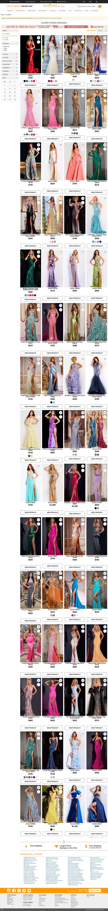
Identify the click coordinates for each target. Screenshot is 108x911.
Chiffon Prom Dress (29, 870)
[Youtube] (29, 890)
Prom (40, 896)
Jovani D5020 (97, 610)
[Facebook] (14, 890)
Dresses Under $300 (29, 876)
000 (5, 81)
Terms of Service (75, 904)
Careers (73, 907)
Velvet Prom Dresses (95, 876)
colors (5, 57)
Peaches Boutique (91, 909)
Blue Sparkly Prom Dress (30, 866)
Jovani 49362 (52, 181)
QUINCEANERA (42, 10)
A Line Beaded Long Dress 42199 (97, 342)
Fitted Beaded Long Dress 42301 (74, 663)
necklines (6, 64)
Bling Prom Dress (28, 862)
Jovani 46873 (74, 770)
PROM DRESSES (20, 10)
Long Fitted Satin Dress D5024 (30, 663)
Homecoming (42, 898)
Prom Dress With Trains (74, 869)
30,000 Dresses (15, 1)
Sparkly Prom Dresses (96, 867)
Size (4, 78)
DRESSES (10, 10)
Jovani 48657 (74, 181)
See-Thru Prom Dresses (96, 860)
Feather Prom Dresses (30, 879)
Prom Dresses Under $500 (75, 876)
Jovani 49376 (97, 449)
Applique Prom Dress (29, 857)
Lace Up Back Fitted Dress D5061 (96, 181)
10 (10, 88)
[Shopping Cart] (90, 1)
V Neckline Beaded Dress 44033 (30, 717)
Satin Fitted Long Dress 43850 (52, 396)
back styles (7, 61)
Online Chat (27, 6)
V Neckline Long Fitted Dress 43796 (96, 556)
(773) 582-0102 (26, 904)
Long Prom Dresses (51, 873)
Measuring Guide (59, 901)
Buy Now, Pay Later (46, 1)
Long (5, 48)
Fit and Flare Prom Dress (30, 880)
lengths (6, 43)
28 (10, 99)
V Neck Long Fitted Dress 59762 (30, 128)
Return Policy (74, 901)
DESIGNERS (62, 10)
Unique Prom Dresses (96, 875)
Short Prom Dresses (95, 864)
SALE (70, 10)
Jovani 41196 (97, 502)
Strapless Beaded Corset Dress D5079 (53, 128)
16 (10, 92)
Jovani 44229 (52, 610)
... (100, 33)
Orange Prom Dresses (52, 882)
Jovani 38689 (30, 824)
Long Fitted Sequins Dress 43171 (30, 342)
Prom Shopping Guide (60, 898)
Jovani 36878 (74, 824)
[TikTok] (19, 890)
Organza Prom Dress (51, 883)
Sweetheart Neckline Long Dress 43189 (30, 396)
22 (10, 96)
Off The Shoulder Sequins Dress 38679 (74, 235)
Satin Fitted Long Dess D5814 (75, 342)
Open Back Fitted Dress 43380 (74, 556)
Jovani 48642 (74, 449)
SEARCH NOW (94, 890)
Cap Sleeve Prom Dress (30, 869)
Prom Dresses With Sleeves (75, 877)
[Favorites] (84, 1)
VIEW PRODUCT (30, 85)
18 (15, 92)
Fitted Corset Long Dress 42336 (30, 556)
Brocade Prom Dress (29, 867)
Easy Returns (30, 1)
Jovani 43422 (97, 770)
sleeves (6, 71)
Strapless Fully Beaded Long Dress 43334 (52, 342)
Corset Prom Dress (29, 872)
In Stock (6, 39)
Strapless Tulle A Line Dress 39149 (75, 396)
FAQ (56, 904)
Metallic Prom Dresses (52, 877)
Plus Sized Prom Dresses (74, 859)
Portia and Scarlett (73, 864)
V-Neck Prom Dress (95, 877)
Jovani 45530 (52, 288)
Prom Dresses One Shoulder (75, 873)
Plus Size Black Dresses (74, 857)
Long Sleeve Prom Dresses (53, 875)
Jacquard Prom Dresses (52, 866)
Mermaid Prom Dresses (52, 876)
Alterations (73, 899)
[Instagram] (9, 890)
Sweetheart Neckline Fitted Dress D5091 (30, 235)
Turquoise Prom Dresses (96, 873)
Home (2, 14)
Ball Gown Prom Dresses (30, 860)
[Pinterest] (24, 890)
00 (10, 81)
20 (4, 96)
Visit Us (72, 896)
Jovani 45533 (74, 288)
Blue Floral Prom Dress (30, 863)
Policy (2, 909)
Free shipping (61, 1)
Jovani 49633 (30, 502)
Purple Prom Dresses (73, 882)
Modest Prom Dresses (51, 879)
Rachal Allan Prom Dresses (75, 883)
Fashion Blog (58, 896)
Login (88, 896)
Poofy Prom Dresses (73, 863)
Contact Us (73, 898)
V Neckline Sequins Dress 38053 (52, 717)
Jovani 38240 (52, 824)
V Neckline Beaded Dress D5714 (53, 663)
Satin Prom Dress (94, 857)
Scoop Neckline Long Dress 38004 (30, 449)
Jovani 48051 (52, 502)
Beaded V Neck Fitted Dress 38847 (97, 74)
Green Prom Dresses (51, 862)
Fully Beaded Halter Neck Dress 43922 (97, 128)
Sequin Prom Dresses (96, 862)
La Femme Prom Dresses (52, 870)
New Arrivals (78, 10)
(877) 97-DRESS (27, 905)
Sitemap (57, 905)
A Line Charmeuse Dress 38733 (30, 181)
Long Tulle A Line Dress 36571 (52, 235)
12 (15, 88)
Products (8, 14)
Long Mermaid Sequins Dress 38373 (97, 396)
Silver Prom (93, 866)
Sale (40, 902)
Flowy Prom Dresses (29, 882)
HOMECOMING (31, 10)
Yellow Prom (93, 879)
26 (4, 99)
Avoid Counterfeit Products (61, 902)
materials (6, 67)
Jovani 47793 (74, 128)
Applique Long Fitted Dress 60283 (30, 74)
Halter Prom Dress (51, 863)
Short (5, 50)
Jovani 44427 (74, 610)
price (5, 30)
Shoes (40, 904)
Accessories (42, 905)
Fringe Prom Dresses (29, 883)
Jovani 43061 (52, 556)
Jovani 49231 (97, 288)
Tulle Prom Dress (94, 872)
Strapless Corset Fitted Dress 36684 (74, 503)
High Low (6, 46)
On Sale (6, 37)
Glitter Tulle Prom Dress (52, 859)
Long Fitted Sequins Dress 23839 (52, 771)
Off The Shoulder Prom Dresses (54, 880)
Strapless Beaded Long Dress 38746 (97, 717)
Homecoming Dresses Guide (61, 899)
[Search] (99, 6)
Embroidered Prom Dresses (31, 877)
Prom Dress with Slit (73, 867)
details (5, 74)
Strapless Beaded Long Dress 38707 (30, 771)
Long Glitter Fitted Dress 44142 (97, 663)
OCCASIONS (53, 10)
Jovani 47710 (74, 74)
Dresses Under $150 (29, 875)
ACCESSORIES (95, 10)
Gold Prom (48, 860)
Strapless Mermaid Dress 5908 (53, 74)
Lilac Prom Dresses (51, 872)
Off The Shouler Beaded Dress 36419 (74, 717)
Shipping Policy (74, 902)
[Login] (97, 1)
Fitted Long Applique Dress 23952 (53, 449)
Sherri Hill (92, 863)
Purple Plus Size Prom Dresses (76, 880)
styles (5, 54)
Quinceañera (42, 899)
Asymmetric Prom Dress (30, 859)
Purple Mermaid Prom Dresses (76, 879)
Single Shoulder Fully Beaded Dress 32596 (30, 289)
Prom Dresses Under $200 (75, 875)
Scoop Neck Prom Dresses (97, 859)
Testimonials (74, 905)
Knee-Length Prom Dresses (53, 869)
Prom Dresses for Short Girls (75, 870)
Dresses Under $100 (29, 873)
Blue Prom (26, 864)
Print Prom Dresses (73, 866)
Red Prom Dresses (73, 885)
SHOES (87, 10)
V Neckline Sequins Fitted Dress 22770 (97, 235)
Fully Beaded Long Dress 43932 (30, 610)
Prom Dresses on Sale (74, 872)
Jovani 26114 (97, 824)
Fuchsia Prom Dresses (52, 857)
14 (4, 92)
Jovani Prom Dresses (51, 867)
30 (15, 99)
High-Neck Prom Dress (52, 864)
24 (15, 96)
